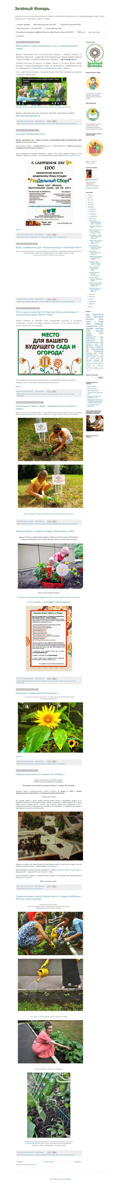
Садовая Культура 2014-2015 (70, 24)
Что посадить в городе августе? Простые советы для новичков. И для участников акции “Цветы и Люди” (47, 313)
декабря (91, 209)
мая (90, 299)
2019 (89, 195)
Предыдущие (77, 1161)
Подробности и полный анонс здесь (47, 68)
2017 (89, 200)
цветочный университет (94, 346)
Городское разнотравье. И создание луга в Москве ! (40, 774)
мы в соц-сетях (93, 32)
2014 (89, 207)
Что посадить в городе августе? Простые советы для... (95, 237)
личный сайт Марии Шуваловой (93, 405)
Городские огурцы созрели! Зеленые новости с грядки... (95, 263)
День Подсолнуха (92, 388)
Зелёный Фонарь (32, 8)
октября (91, 214)
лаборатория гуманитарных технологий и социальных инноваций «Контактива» (95, 401)
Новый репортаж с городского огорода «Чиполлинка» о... (95, 247)
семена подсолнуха (96, 348)
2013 (89, 306)
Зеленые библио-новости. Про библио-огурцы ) (96, 279)
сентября (92, 216)
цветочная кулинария (92, 360)
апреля (91, 301)
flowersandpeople (97, 349)
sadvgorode (61, 107)
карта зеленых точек (47, 123)
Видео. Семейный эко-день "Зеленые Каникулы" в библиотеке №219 (48, 247)
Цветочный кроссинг (93, 390)
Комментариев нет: (40, 121)
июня (91, 296)
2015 (89, 204)
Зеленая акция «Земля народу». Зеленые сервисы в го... (95, 284)
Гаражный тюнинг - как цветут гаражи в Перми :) (95, 290)
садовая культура (64, 123)
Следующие (19, 1161)
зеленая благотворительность (32, 237)
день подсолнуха (52, 763)
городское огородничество (31, 301)
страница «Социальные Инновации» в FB (94, 396)
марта (91, 303)
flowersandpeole (97, 368)
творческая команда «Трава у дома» (68, 870)
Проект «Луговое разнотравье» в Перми (94, 268)
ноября (91, 211)
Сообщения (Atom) (31, 1164)
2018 (89, 197)
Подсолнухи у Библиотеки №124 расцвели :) (37, 693)
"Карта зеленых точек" (34, 1143)
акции (22, 237)
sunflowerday (90, 340)
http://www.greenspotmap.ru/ (28, 116)
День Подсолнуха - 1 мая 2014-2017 (29, 28)
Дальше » (18, 229)
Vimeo (69, 107)
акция (89, 363)
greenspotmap (72, 123)
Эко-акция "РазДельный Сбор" (30, 134)
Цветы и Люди (91, 386)
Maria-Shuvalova (93, 179)
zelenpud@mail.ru (52, 866)
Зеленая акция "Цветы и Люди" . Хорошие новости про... (96, 242)
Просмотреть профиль (92, 188)
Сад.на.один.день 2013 (54, 28)
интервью (88, 365)
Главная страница (23, 24)
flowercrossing (90, 339)
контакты (20, 36)
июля (91, 294)
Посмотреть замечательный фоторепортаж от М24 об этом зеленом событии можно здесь (48, 597)
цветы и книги (99, 367)
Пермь (87, 370)
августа (91, 218)
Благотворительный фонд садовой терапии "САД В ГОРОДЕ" (35, 107)
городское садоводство (27, 123)
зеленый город (37, 123)
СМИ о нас (81, 32)
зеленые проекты (29, 888)
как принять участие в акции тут (58, 602)
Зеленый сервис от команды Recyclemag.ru (94, 274)
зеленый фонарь (91, 356)
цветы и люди (70, 394)
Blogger (68, 1179)
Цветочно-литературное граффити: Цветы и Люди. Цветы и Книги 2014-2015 (45, 32)
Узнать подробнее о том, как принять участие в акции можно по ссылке (49, 514)
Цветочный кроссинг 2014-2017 (44, 24)
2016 (89, 202)
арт (89, 368)
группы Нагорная (26, 877)
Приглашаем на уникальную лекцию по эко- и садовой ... (95, 222)
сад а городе (56, 123)
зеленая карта (55, 301)
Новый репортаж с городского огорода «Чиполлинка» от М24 (45, 531)
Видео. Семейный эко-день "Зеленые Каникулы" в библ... (95, 231)
